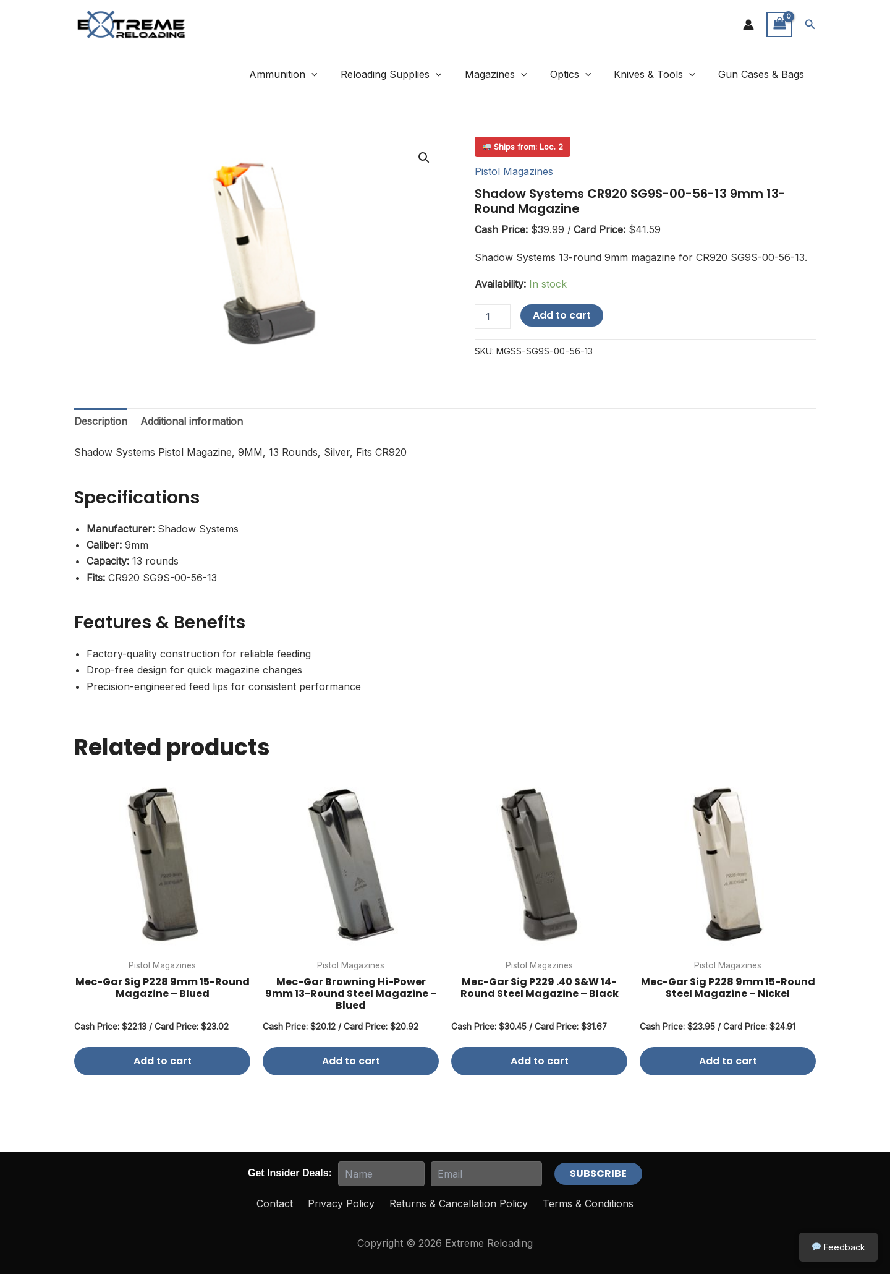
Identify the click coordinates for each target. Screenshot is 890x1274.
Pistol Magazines (514, 171)
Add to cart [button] (163, 1061)
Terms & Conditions (588, 1203)
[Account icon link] (748, 24)
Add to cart (562, 315)
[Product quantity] (493, 316)
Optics (579, 74)
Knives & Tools (659, 74)
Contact (274, 1203)
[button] (810, 24)
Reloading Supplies (406, 74)
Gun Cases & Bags (763, 74)
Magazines (507, 74)
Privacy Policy (341, 1203)
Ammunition (301, 74)
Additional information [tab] (191, 421)
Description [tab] (100, 421)
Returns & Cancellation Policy (458, 1203)
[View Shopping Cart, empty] (779, 24)
